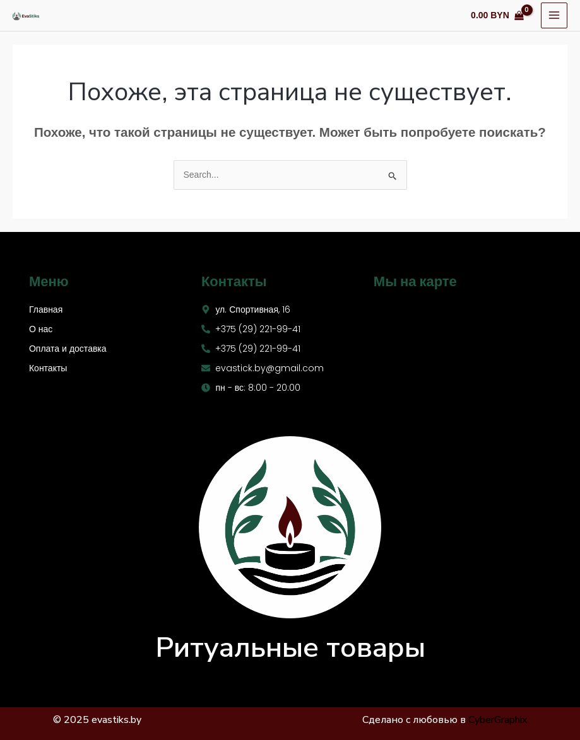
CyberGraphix (497, 720)
